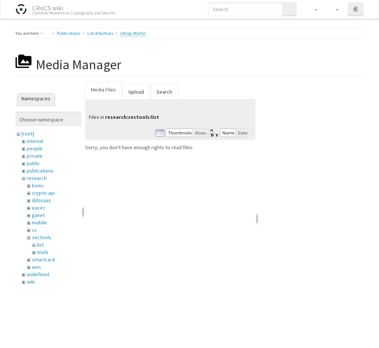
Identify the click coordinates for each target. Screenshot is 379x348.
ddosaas (41, 200)
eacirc (39, 207)
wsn (36, 267)
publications (40, 170)
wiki (31, 281)
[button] (312, 9)
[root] (27, 133)
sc (34, 230)
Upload (136, 91)
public (33, 163)
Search (164, 91)
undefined (38, 274)
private (35, 156)
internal (35, 141)
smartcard (43, 259)
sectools (41, 237)
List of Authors (100, 33)
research (37, 178)
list (40, 244)
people (35, 148)
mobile (39, 222)
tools (42, 252)
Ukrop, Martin (133, 33)
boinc (38, 185)
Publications (68, 33)
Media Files (103, 89)
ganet (38, 215)
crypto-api (43, 193)
